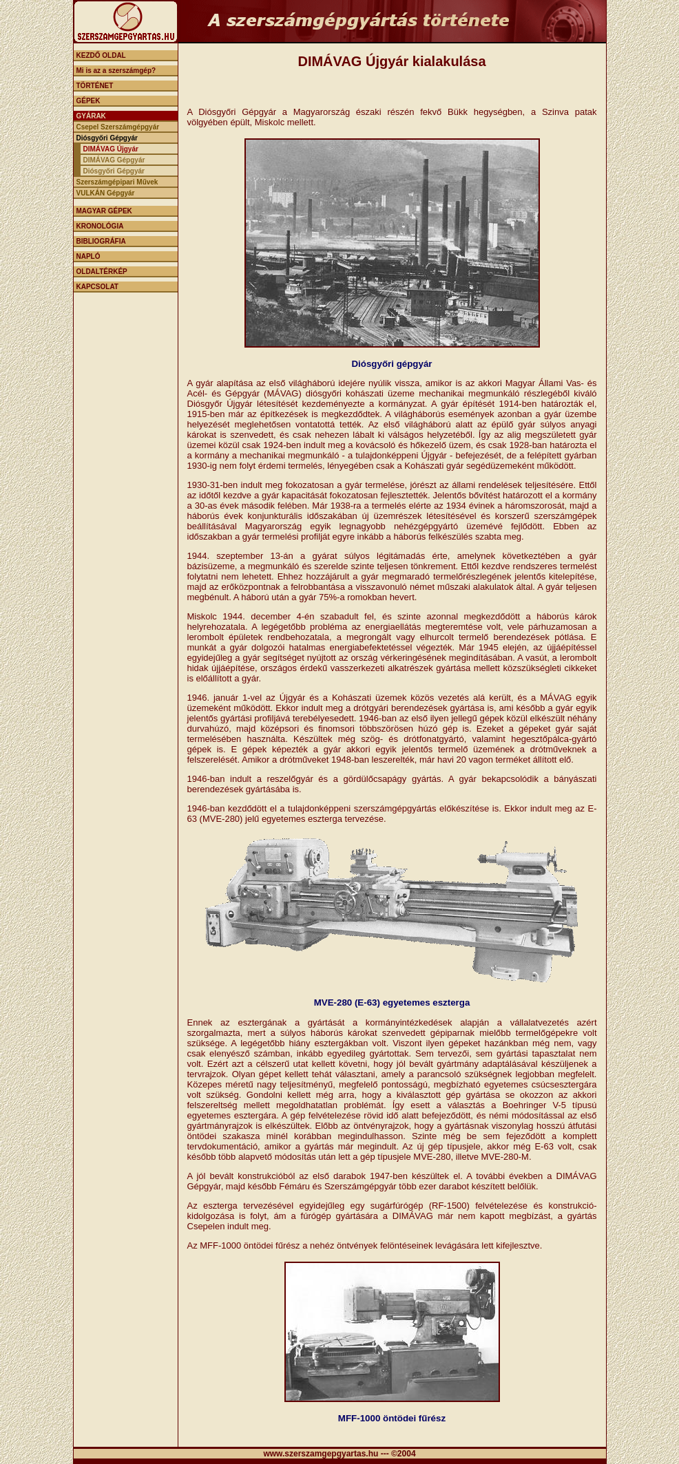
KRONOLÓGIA (100, 226)
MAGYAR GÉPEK (104, 211)
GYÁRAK (91, 116)
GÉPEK (88, 101)
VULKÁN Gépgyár (105, 193)
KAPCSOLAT (97, 286)
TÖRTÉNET (95, 85)
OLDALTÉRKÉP (101, 271)
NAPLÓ (88, 256)
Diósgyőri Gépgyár (107, 138)
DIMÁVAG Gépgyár (114, 160)
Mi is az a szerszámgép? (116, 70)
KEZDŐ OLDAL (101, 55)
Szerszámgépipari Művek (117, 182)
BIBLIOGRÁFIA (101, 241)
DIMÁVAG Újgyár (110, 149)
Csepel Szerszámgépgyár (118, 127)
